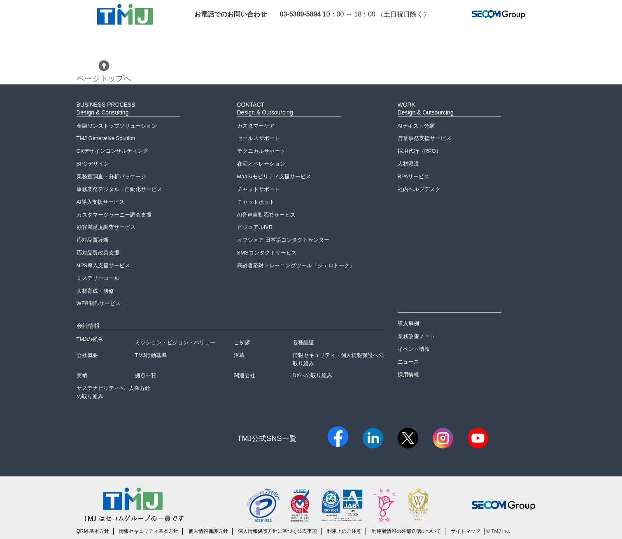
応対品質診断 (93, 240)
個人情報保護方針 (208, 531)
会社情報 (88, 325)
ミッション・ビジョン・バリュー (175, 342)
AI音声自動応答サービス (266, 215)
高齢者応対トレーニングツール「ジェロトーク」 (296, 265)
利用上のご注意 (344, 531)
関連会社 (244, 375)
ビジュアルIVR (255, 227)
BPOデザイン (93, 164)
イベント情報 (414, 349)
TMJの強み (90, 339)
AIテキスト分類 (416, 126)
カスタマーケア (256, 126)
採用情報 (408, 374)
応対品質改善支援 (98, 253)
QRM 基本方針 (93, 531)
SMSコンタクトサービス (267, 253)
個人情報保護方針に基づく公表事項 (277, 531)
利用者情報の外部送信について (406, 531)
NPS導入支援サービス (103, 265)
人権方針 (139, 388)
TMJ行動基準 (151, 355)
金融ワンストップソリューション (117, 126)
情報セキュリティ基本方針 (148, 531)
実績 (82, 375)
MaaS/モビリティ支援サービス (274, 176)
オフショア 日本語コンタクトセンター (283, 240)
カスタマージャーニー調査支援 (114, 215)
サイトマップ (465, 531)
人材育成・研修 (95, 291)
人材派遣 (408, 164)
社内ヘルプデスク (419, 189)
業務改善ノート (416, 336)
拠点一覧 (145, 375)
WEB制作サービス (99, 303)
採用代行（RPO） (419, 151)
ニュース (408, 362)
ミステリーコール (98, 278)
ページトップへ (104, 71)
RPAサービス (414, 176)
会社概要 (87, 355)
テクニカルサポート (261, 151)
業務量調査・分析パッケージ (111, 176)
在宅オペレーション (261, 164)
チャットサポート (258, 189)
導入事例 (408, 323)
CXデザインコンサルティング (112, 151)
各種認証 (303, 342)
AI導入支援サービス (100, 202)
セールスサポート (258, 138)
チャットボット (256, 202)
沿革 (239, 355)
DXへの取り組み (312, 375)
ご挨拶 (242, 342)
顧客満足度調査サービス (106, 227)
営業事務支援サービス (424, 138)
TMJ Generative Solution (106, 138)
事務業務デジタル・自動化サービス (119, 189)
